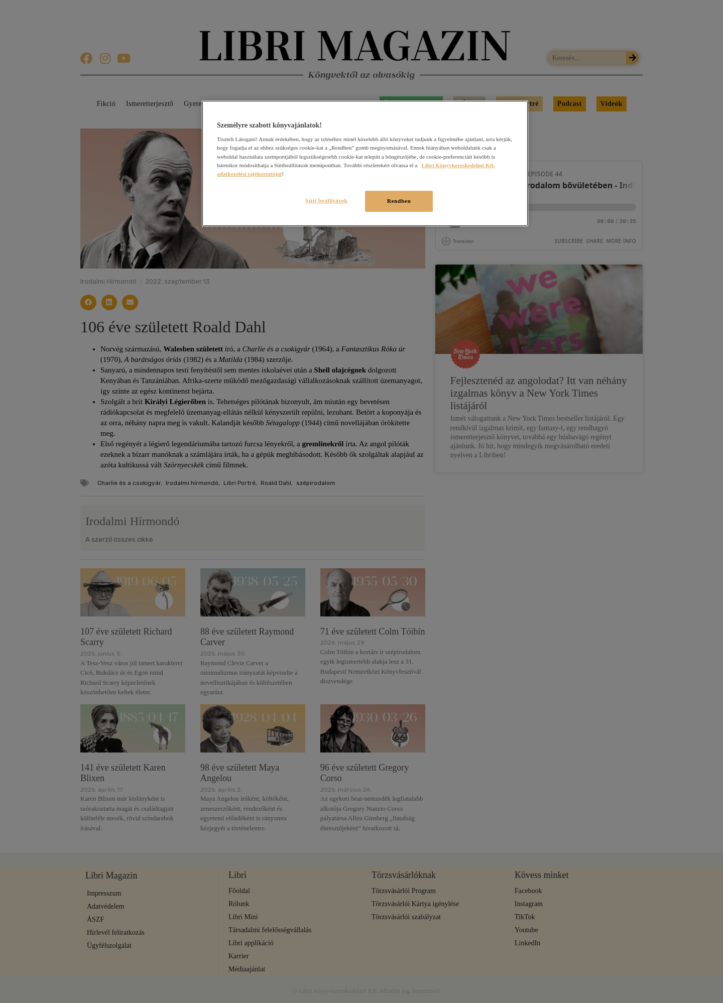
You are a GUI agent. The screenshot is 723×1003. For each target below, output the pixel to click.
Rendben (399, 201)
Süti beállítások (325, 200)
